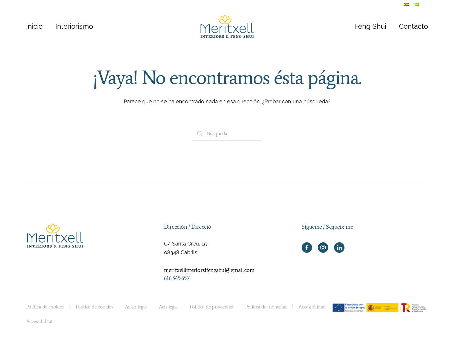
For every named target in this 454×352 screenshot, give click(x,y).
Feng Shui (370, 26)
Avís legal (168, 307)
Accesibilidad (311, 307)
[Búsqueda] (227, 133)
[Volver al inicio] (227, 26)
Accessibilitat (39, 321)
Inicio (34, 26)
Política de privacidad (212, 307)
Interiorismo (74, 26)
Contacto (413, 26)
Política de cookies (45, 307)
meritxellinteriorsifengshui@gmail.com (209, 269)
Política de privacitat (266, 307)
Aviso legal (136, 307)
